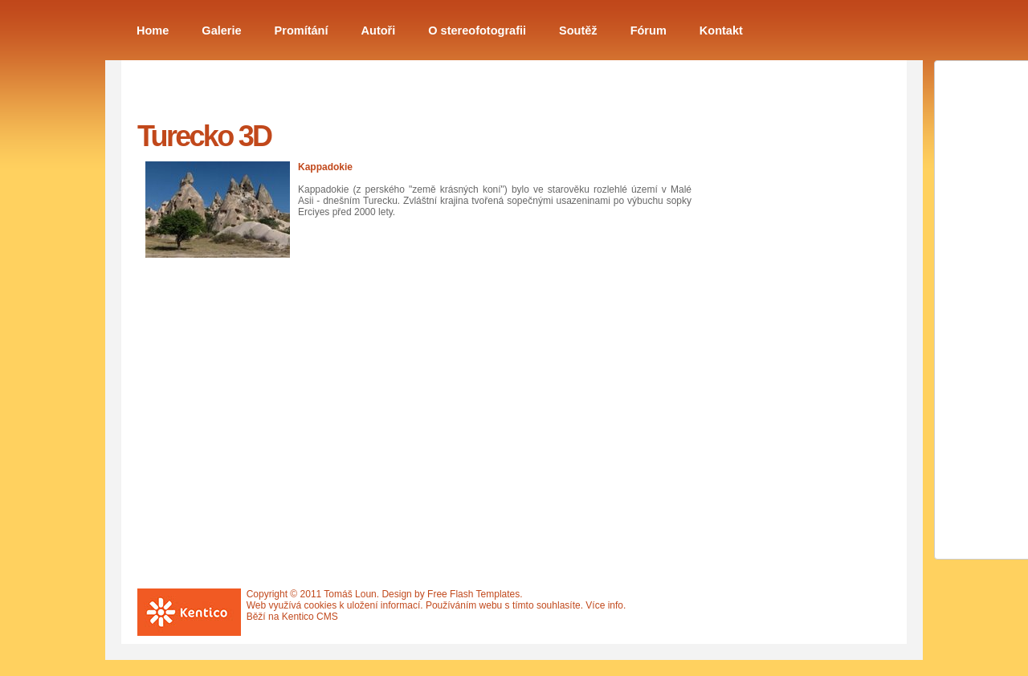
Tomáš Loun (350, 594)
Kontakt (721, 30)
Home (153, 30)
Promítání (301, 30)
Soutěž (578, 30)
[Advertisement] (788, 339)
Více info (604, 605)
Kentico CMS (310, 616)
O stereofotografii (477, 30)
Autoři (378, 30)
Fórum (648, 30)
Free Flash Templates (473, 594)
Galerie (221, 30)
